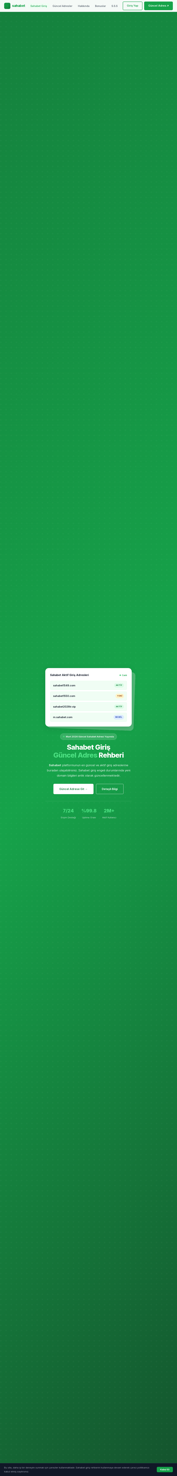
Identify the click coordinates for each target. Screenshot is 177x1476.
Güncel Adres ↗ (158, 5)
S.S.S (114, 5)
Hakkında (84, 5)
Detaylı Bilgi (110, 789)
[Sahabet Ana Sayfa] (14, 6)
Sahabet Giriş (38, 5)
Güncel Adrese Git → (73, 789)
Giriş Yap (132, 5)
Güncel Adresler (62, 5)
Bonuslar (100, 5)
